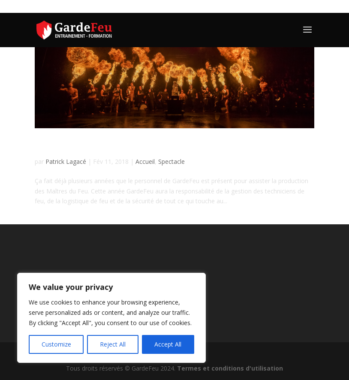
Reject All (113, 344)
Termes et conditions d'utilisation (230, 368)
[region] (111, 318)
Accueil (145, 161)
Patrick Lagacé (65, 161)
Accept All (167, 344)
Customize (56, 344)
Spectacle (171, 161)
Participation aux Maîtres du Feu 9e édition (145, 146)
